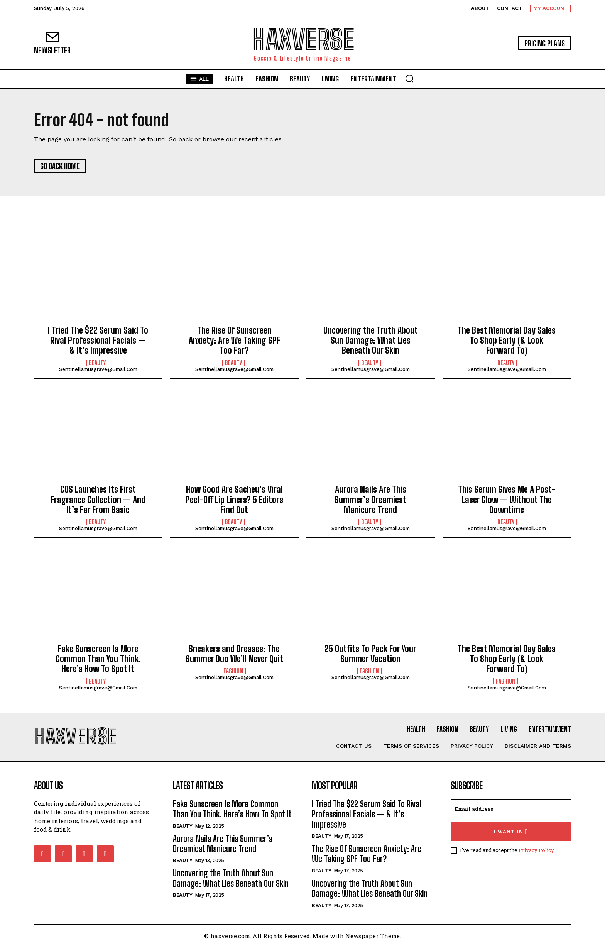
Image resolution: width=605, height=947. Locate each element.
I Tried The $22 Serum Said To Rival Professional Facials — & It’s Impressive (98, 340)
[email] (511, 808)
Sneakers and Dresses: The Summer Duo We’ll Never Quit (234, 654)
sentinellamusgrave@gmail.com (98, 369)
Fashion (233, 671)
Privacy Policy (536, 850)
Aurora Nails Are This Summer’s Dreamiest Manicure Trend (370, 499)
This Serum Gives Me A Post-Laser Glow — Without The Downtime (507, 499)
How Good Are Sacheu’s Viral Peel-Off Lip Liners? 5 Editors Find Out (234, 499)
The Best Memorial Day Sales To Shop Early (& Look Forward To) (507, 340)
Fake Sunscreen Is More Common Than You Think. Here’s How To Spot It (98, 659)
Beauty (97, 363)
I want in (511, 831)
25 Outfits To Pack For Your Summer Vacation (370, 654)
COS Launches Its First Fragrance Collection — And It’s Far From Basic (98, 499)
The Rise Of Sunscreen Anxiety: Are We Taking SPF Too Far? (234, 340)
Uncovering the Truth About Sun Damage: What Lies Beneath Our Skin (370, 340)
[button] (409, 78)
